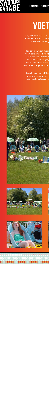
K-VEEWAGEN (35, 6)
